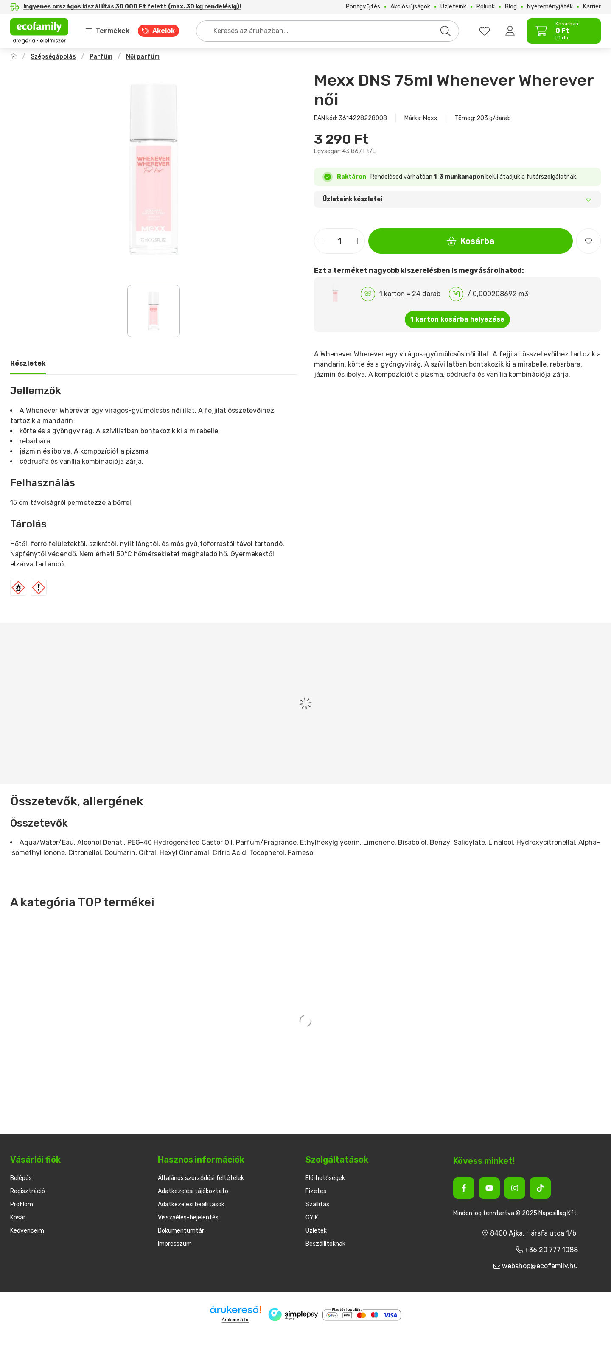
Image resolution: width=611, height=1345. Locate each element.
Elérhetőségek (325, 1178)
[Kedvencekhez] (588, 241)
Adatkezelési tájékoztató (193, 1191)
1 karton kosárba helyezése (457, 319)
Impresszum (175, 1243)
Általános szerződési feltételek (201, 1178)
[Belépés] (510, 30)
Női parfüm (143, 56)
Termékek (107, 31)
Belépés (21, 1178)
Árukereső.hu (235, 1319)
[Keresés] (445, 31)
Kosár (17, 1217)
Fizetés (316, 1191)
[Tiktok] (540, 1188)
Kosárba (470, 241)
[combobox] (327, 31)
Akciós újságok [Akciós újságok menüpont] (410, 6)
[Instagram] (514, 1188)
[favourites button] (484, 30)
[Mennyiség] (339, 241)
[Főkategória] (13, 57)
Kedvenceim (27, 1230)
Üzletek (316, 1230)
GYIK (312, 1217)
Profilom (21, 1204)
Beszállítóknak (325, 1243)
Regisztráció (27, 1191)
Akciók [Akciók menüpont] (163, 31)
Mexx (430, 118)
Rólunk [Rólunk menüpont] (485, 6)
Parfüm (101, 56)
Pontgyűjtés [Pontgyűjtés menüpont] (363, 6)
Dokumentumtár (181, 1230)
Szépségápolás (53, 56)
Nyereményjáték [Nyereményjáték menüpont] (550, 6)
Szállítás (317, 1204)
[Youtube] (489, 1188)
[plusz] (357, 241)
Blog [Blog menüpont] (511, 6)
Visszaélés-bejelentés (188, 1217)
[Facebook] (463, 1188)
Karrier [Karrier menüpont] (592, 6)
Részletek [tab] (28, 363)
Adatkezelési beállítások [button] (191, 1204)
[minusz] (321, 241)
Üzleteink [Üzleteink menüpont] (453, 6)
